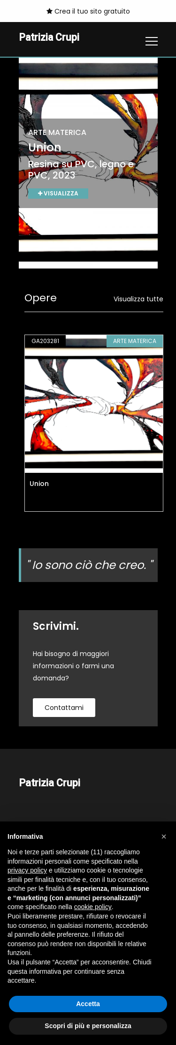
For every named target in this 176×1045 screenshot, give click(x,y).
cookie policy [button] (93, 907)
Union (39, 483)
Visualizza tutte (138, 299)
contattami (64, 707)
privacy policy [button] (27, 870)
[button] (163, 836)
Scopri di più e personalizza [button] (88, 1026)
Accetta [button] (88, 1004)
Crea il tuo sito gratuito (88, 11)
